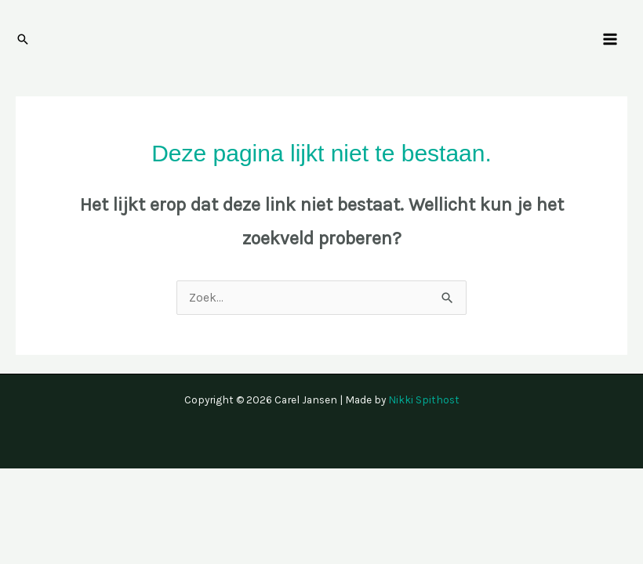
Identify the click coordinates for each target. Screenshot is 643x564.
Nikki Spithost (424, 399)
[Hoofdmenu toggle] (610, 39)
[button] (23, 39)
